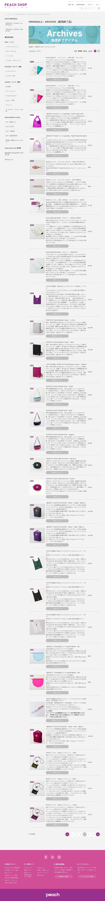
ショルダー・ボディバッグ (13, 60)
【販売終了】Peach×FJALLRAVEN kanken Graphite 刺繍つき (66, 503)
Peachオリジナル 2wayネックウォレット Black (61, 779)
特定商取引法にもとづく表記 (28, 875)
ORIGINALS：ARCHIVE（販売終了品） (39, 14)
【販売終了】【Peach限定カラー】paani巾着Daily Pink (63, 672)
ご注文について (41, 867)
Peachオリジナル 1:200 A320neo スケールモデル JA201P (65, 200)
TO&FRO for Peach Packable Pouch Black (59, 410)
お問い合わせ (40, 875)
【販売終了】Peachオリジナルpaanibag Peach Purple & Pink (64, 114)
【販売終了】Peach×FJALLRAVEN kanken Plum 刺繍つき (65, 726)
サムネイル (32, 51)
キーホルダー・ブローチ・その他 (14, 110)
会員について (27, 872)
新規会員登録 (81, 4)
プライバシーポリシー (42, 872)
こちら (59, 517)
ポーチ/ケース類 (10, 76)
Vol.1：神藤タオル (11, 122)
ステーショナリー (11, 91)
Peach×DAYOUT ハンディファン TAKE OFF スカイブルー (65, 57)
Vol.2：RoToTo (10, 126)
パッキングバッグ (11, 71)
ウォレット (9, 105)
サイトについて (28, 867)
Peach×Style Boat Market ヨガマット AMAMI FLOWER (63, 218)
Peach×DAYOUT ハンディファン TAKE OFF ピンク (63, 85)
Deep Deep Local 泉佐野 (13, 148)
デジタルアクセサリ (11, 96)
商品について (27, 870)
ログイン (90, 4)
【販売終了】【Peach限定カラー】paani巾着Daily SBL (63, 646)
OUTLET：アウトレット (11, 880)
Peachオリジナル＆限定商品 (12, 867)
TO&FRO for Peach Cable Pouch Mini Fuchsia (60, 478)
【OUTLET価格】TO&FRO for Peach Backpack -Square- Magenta (66, 364)
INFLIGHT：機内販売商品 (11, 877)
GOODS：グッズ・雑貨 (12, 82)
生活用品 (8, 86)
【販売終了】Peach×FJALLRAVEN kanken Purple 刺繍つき (65, 527)
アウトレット (9, 159)
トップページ (9, 14)
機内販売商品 (9, 37)
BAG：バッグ (9, 42)
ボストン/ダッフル (11, 51)
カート (98, 4)
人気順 (90, 51)
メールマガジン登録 (87, 876)
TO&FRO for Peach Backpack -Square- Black (60, 342)
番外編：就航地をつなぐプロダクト (14, 141)
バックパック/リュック (12, 46)
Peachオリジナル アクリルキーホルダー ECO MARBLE (63, 180)
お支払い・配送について (43, 870)
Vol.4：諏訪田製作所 (11, 135)
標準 (75, 51)
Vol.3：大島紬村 (10, 131)
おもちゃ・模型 (10, 100)
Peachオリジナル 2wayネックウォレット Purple (61, 805)
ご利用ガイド (30, 864)
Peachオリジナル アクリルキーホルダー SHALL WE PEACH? (65, 162)
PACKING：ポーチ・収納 (13, 66)
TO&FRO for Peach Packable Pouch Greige (59, 386)
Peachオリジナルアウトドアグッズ (14, 154)
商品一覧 (71, 4)
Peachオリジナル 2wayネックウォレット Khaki (61, 752)
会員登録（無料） (63, 876)
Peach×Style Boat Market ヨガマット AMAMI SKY (62, 252)
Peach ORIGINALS (20, 14)
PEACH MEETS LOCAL (12, 117)
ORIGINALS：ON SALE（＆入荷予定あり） (14, 24)
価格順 (85, 51)
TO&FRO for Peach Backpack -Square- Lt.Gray (60, 320)
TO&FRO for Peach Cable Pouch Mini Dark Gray (61, 458)
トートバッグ (9, 56)
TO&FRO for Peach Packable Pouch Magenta (60, 434)
